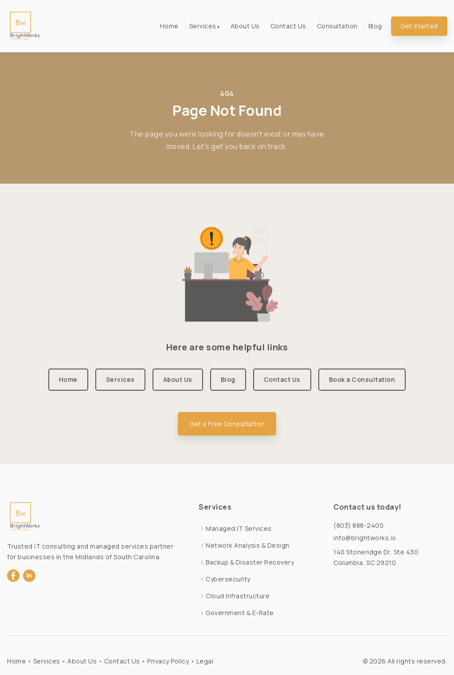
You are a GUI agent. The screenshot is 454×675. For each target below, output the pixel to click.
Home (169, 26)
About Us (245, 26)
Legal (205, 661)
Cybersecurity (228, 579)
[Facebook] (13, 575)
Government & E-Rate (240, 612)
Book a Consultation (362, 379)
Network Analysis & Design (248, 545)
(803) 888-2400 (358, 525)
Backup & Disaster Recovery (250, 562)
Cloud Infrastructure (238, 596)
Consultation (337, 26)
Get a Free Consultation (227, 424)
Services (202, 26)
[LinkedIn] (29, 575)
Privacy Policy (168, 661)
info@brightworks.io (364, 538)
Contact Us (288, 26)
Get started (419, 26)
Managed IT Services (239, 528)
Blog (375, 26)
